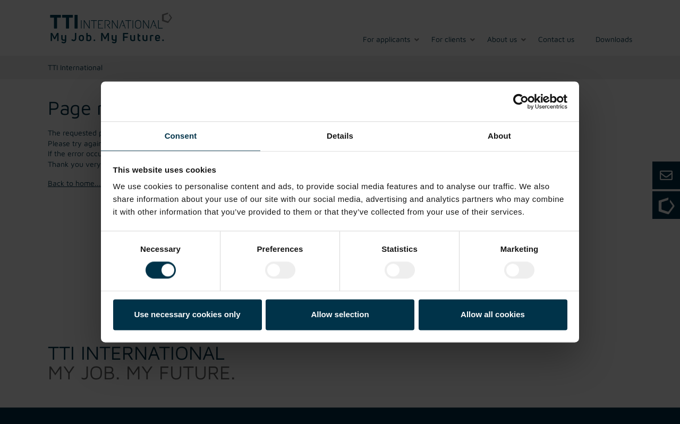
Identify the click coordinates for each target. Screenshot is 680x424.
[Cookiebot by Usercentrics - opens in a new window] (520, 101)
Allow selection (340, 314)
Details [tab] (340, 135)
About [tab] (499, 135)
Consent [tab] (181, 135)
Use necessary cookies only (187, 314)
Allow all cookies (493, 314)
